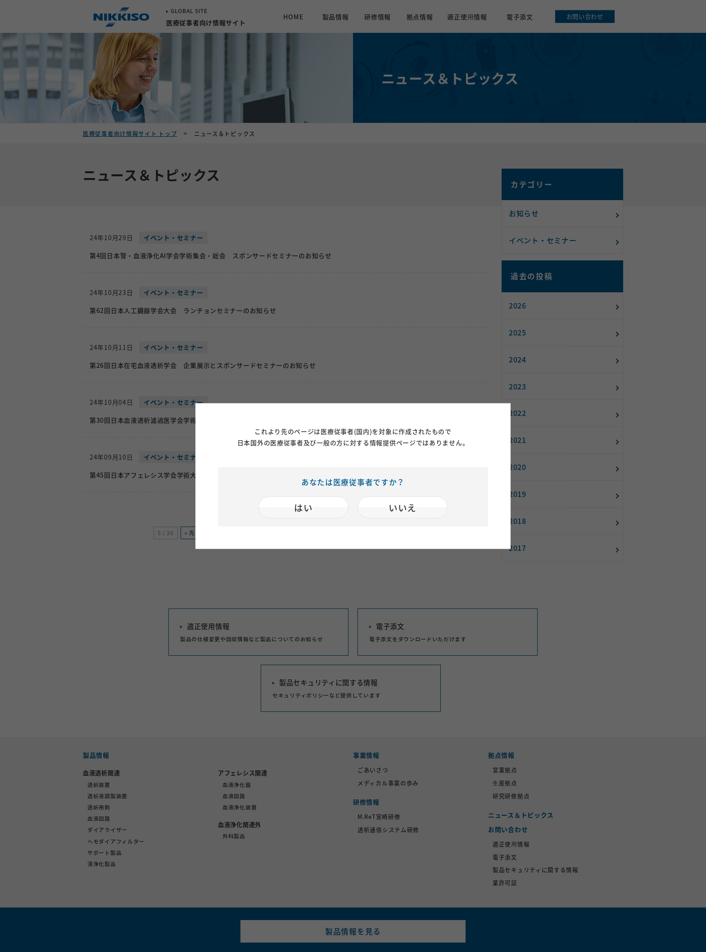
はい (303, 507)
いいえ (402, 507)
